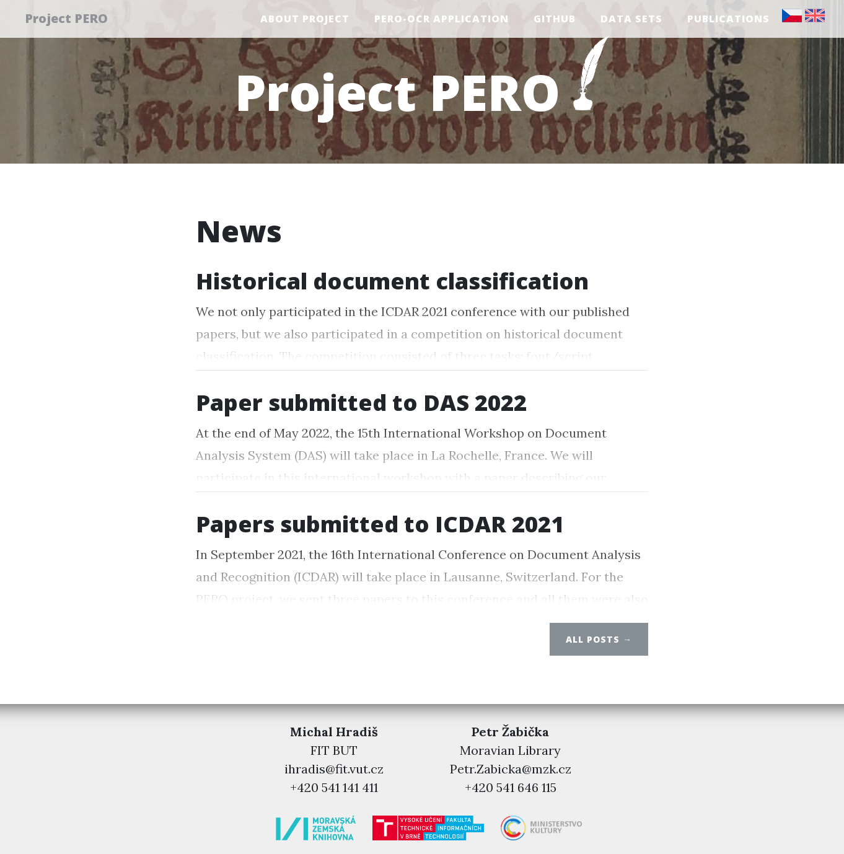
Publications (728, 20)
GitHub (555, 20)
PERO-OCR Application (441, 20)
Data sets (631, 20)
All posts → (599, 639)
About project (304, 20)
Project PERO (73, 20)
